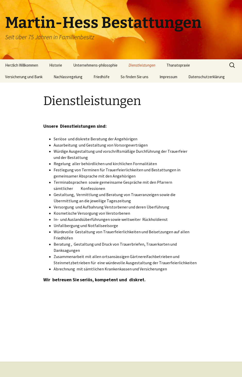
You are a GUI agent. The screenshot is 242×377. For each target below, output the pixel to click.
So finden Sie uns (134, 76)
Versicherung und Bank (24, 76)
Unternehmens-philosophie (95, 65)
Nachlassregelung (68, 76)
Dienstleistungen (142, 65)
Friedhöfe (102, 76)
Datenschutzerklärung (206, 76)
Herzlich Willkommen (21, 65)
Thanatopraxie (178, 65)
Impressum (168, 76)
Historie (55, 65)
